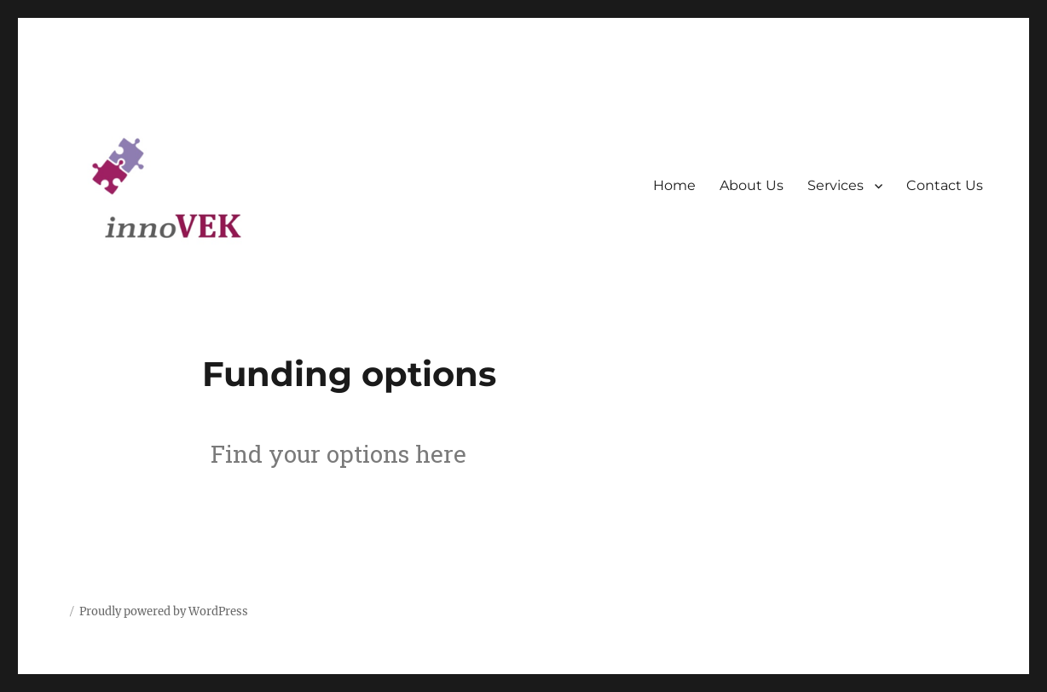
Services (835, 185)
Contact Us (944, 185)
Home (674, 185)
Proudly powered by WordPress (163, 611)
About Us (752, 185)
